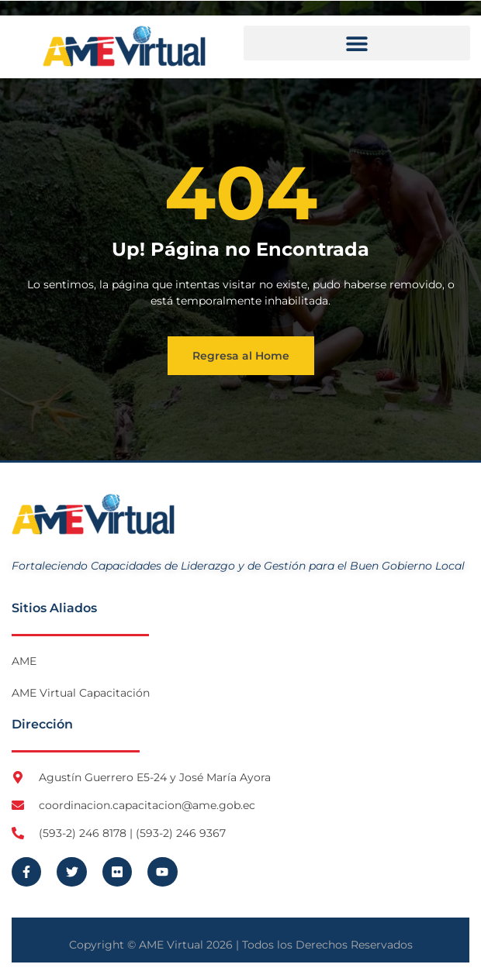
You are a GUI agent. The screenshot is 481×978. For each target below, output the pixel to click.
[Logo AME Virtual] (124, 46)
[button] (357, 43)
